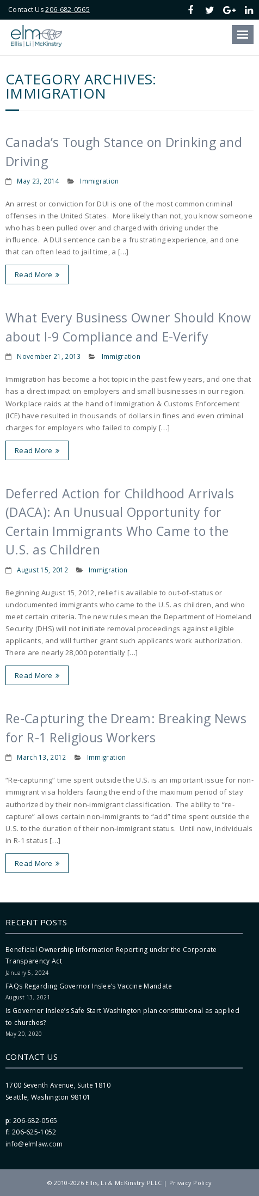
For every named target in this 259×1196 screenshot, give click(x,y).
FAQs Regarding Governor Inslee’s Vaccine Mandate (88, 986)
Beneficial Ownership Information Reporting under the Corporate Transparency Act (111, 955)
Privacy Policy (190, 1183)
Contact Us (31, 1056)
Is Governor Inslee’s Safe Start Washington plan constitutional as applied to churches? (122, 1016)
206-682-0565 (67, 9)
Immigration (99, 180)
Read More (34, 274)
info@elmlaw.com (34, 1144)
